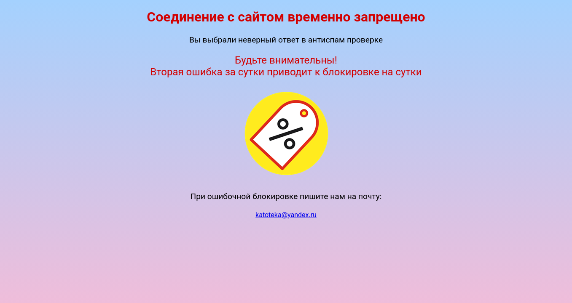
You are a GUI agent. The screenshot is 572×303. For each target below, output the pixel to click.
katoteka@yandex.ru (286, 215)
